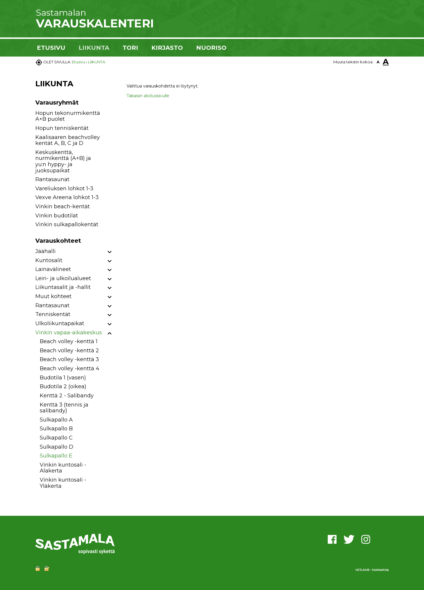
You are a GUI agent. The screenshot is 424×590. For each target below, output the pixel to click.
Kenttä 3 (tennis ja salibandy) (64, 407)
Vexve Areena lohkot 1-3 (67, 197)
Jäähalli (45, 251)
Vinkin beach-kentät (62, 206)
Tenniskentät (52, 314)
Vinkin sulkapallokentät (66, 224)
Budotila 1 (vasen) (63, 377)
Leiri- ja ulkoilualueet (63, 278)
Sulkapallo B (56, 428)
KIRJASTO (167, 47)
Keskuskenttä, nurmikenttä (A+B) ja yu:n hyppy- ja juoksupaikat (63, 161)
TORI (130, 47)
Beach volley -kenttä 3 (69, 359)
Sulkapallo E (56, 455)
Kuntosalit (48, 260)
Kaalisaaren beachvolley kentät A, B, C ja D (67, 140)
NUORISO (211, 47)
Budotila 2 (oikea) (63, 386)
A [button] (378, 62)
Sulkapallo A (56, 420)
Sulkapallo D (56, 447)
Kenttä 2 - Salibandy (67, 395)
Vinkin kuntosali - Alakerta (63, 468)
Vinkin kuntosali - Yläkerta (63, 483)
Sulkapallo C (56, 437)
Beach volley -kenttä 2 (69, 350)
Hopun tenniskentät (62, 128)
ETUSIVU (51, 47)
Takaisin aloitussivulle (148, 95)
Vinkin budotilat (56, 215)
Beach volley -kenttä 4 (69, 368)
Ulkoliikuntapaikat (59, 323)
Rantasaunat (52, 179)
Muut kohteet (53, 296)
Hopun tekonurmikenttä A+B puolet (67, 116)
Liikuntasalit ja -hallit (63, 287)
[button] (109, 252)
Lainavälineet (53, 269)
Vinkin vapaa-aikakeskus (68, 332)
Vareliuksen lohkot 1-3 (64, 188)
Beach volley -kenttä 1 (68, 341)
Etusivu (78, 62)
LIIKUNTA (94, 47)
